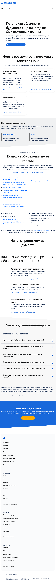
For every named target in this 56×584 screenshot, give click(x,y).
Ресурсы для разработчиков (10, 557)
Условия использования (25, 579)
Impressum (36, 578)
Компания (6, 442)
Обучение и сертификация (10, 551)
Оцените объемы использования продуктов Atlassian (27, 279)
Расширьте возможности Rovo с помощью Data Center (25, 293)
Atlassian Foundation (9, 458)
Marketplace (6, 528)
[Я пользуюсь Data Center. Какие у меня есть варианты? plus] (28, 340)
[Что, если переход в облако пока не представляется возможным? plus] (28, 355)
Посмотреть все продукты (10, 504)
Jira (4, 479)
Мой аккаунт (6, 531)
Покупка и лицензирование (10, 518)
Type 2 (19, 187)
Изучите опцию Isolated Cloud (12, 112)
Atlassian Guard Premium (10, 195)
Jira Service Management (10, 485)
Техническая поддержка (9, 515)
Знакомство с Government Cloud (41, 89)
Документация (7, 554)
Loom (4, 492)
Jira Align (5, 482)
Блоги (4, 452)
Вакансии (5, 445)
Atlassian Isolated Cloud (38, 178)
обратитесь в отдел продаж (42, 230)
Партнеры (5, 547)
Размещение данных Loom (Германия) (42, 181)
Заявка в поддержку (9, 536)
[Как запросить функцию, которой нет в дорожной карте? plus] (28, 369)
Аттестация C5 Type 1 (9, 187)
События (5, 448)
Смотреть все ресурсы (9, 566)
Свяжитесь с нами (28, 418)
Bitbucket (5, 498)
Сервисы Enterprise (8, 560)
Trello (4, 495)
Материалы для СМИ (8, 461)
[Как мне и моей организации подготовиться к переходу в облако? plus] (28, 347)
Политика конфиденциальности (12, 579)
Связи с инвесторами (8, 455)
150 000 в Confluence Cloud (17, 184)
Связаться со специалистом (15, 45)
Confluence (6, 488)
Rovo (4, 475)
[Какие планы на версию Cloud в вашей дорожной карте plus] (28, 362)
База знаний (6, 524)
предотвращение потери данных (12, 197)
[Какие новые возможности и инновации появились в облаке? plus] (28, 376)
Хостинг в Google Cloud (10, 219)
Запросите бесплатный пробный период (12, 88)
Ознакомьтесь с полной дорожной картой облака (27, 172)
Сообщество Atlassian (9, 521)
